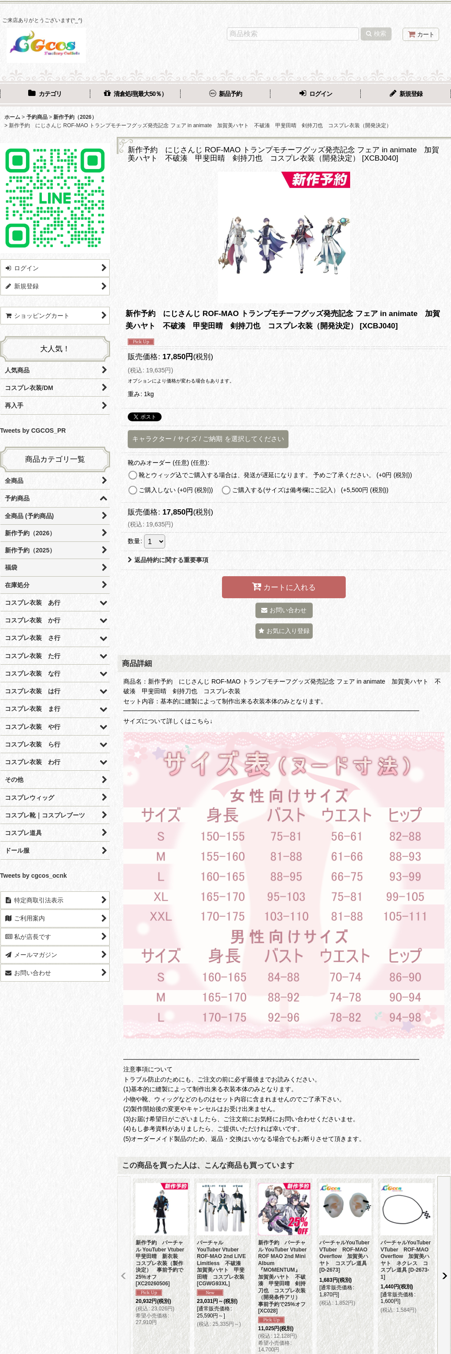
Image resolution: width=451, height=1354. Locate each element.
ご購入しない (176, 489)
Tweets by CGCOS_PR (33, 430)
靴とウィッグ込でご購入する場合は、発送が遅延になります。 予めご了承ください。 (275, 474)
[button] (284, 631)
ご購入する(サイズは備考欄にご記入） (310, 489)
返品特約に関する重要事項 (168, 559)
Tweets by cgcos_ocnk (33, 875)
